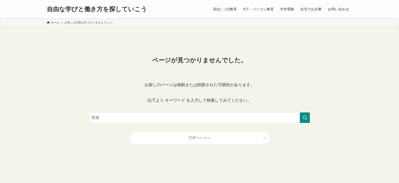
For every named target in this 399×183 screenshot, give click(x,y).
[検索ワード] (199, 117)
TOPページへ (199, 138)
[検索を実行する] (305, 117)
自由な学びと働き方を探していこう (97, 9)
